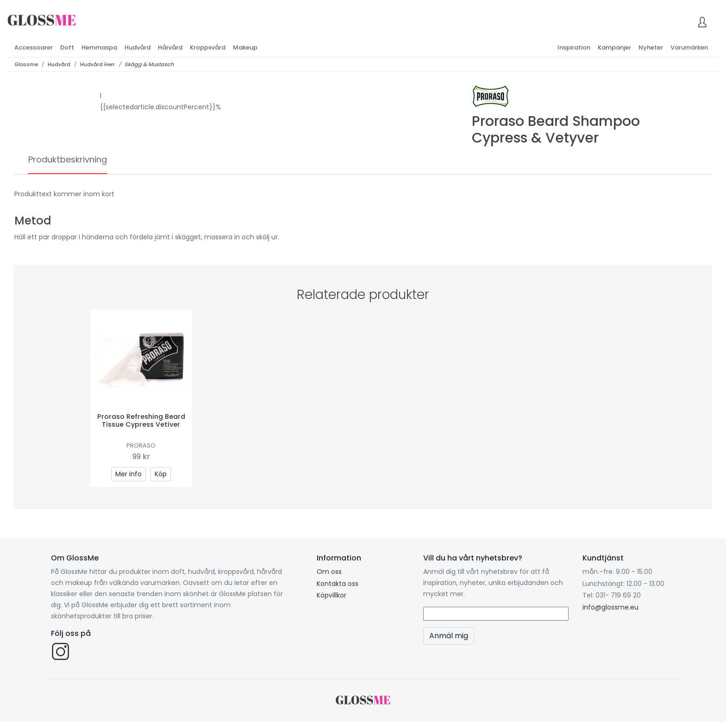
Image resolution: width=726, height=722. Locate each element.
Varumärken (689, 47)
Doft (67, 47)
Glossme (26, 64)
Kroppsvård (207, 47)
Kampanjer (614, 47)
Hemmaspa (99, 47)
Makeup (245, 47)
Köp (161, 474)
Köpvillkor (331, 595)
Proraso (141, 445)
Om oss (329, 571)
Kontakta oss (337, 583)
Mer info (128, 474)
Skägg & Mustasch (149, 64)
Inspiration (573, 47)
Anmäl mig (448, 635)
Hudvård (137, 47)
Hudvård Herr (97, 64)
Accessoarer (33, 47)
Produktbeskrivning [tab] (67, 159)
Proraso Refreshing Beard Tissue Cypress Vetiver (141, 420)
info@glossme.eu (610, 607)
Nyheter (650, 47)
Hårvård (170, 47)
